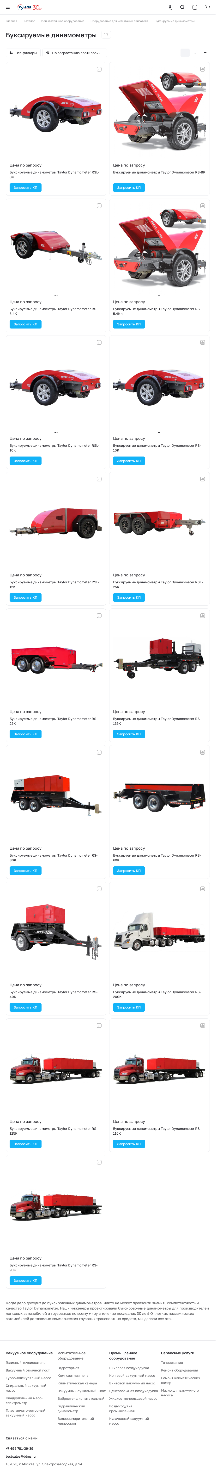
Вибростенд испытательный (81, 1398)
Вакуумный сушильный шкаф (82, 1391)
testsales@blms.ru (21, 1456)
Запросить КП (25, 187)
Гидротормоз (68, 1368)
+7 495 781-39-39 (19, 1448)
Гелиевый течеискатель (25, 1362)
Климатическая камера (77, 1383)
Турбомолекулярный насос (28, 1378)
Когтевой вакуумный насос (132, 1375)
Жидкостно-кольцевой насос (133, 1398)
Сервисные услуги (177, 1353)
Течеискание (172, 1362)
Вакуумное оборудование (29, 1353)
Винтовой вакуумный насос (132, 1383)
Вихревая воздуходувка (129, 1368)
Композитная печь (73, 1375)
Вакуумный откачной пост (28, 1370)
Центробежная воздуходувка (133, 1391)
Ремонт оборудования (179, 1370)
